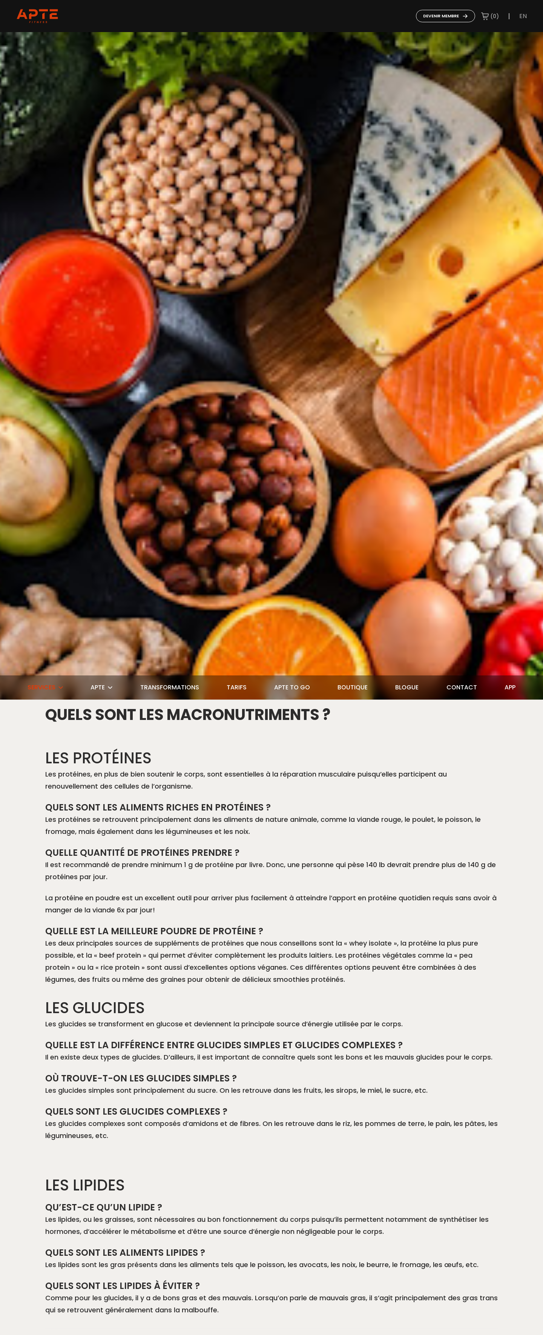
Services (45, 687)
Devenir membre (445, 16)
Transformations (169, 687)
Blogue (407, 687)
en (523, 16)
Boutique (352, 687)
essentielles (244, 774)
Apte (101, 687)
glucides (146, 1057)
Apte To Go (292, 687)
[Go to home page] (37, 16)
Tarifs (237, 687)
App (510, 687)
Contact (461, 687)
